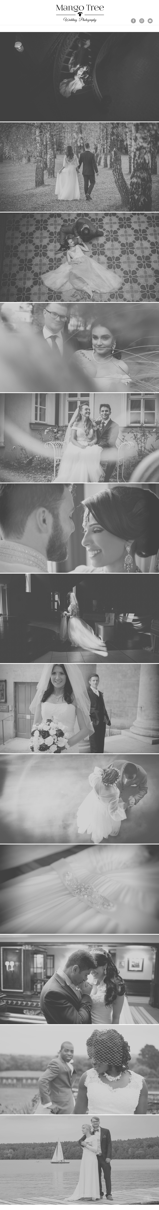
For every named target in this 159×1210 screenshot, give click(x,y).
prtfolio (10, 18)
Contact (27, 21)
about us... (40, 18)
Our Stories (25, 18)
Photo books (12, 21)
